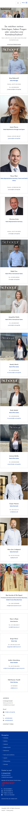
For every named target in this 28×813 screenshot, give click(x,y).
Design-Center (7, 747)
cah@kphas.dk (14, 512)
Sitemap (5, 764)
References (6, 750)
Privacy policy (6, 761)
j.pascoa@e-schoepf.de (14, 138)
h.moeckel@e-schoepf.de (14, 418)
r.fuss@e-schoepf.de (14, 279)
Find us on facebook (9, 794)
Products (5, 744)
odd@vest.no (14, 688)
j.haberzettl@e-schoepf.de (14, 89)
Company (5, 738)
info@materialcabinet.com (14, 605)
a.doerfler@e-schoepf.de (14, 464)
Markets (5, 741)
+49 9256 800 (8, 718)
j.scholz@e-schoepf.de (14, 325)
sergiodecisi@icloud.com (14, 646)
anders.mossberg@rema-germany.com (14, 668)
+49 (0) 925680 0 (7, 789)
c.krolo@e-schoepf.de (14, 233)
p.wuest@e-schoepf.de (14, 189)
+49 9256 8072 (9, 720)
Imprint (5, 758)
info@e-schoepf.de (10, 712)
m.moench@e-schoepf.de (14, 372)
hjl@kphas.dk (14, 557)
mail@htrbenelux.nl (14, 627)
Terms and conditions (8, 754)
